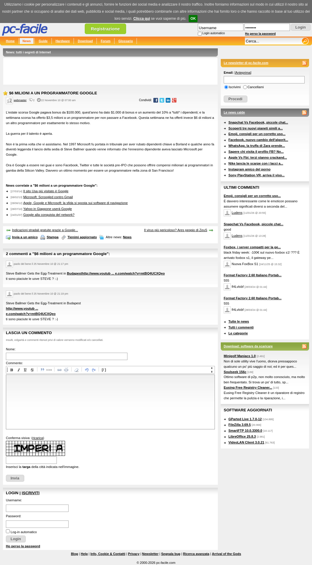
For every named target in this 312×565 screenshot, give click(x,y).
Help (84, 554)
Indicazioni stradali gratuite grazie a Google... (45, 230)
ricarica (37, 438)
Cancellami (256, 87)
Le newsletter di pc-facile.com (246, 63)
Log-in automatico (24, 532)
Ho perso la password (260, 33)
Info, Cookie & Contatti (107, 554)
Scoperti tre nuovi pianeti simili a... (255, 128)
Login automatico (214, 33)
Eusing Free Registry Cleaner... (248, 387)
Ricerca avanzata (196, 554)
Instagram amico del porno (249, 169)
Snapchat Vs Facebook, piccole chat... (258, 122)
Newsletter (150, 554)
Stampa (52, 237)
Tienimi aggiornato (82, 237)
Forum (105, 41)
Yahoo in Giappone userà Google (47, 209)
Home (10, 41)
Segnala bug (170, 554)
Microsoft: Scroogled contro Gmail (48, 197)
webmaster (20, 100)
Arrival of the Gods (226, 554)
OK (193, 19)
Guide (43, 41)
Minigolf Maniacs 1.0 (240, 356)
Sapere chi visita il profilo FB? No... (256, 151)
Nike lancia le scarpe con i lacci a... (255, 163)
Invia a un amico (25, 237)
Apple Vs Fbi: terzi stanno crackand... (257, 157)
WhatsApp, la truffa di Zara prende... (256, 145)
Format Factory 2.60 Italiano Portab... (252, 275)
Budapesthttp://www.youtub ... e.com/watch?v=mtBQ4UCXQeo (116, 273)
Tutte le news (238, 321)
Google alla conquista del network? (48, 214)
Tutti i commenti (241, 327)
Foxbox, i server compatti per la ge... (252, 247)
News (27, 41)
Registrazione (105, 28)
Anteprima (242, 72)
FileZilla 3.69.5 (239, 424)
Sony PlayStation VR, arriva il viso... (256, 175)
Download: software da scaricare (248, 346)
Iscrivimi (234, 87)
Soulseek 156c (235, 372)
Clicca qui (141, 19)
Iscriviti (30, 493)
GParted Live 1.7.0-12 (245, 419)
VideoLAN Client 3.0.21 (246, 442)
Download (85, 41)
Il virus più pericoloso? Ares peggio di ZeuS (175, 230)
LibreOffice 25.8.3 (242, 436)
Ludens (237, 212)
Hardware (63, 41)
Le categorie (238, 333)
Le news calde (234, 112)
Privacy (134, 554)
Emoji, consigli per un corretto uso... (257, 134)
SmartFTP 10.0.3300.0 (245, 430)
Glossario (125, 41)
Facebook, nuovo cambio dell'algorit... (258, 140)
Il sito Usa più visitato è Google (46, 191)
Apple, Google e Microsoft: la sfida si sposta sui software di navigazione (75, 203)
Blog (74, 554)
